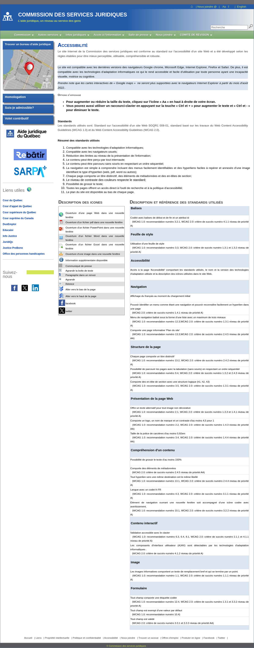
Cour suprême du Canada (18, 218)
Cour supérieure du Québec (19, 212)
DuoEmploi (9, 224)
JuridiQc (8, 241)
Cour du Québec (12, 200)
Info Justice (10, 236)
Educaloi (8, 230)
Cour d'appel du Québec (17, 206)
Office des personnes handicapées (24, 253)
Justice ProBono (13, 247)
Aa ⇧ (226, 6)
